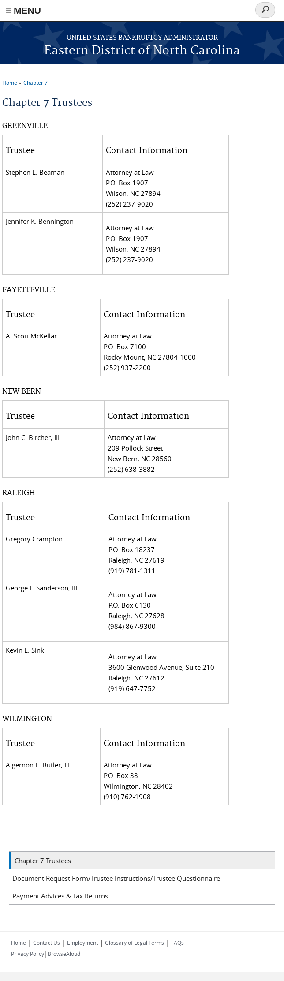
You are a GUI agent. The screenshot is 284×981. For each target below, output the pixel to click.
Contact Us (46, 942)
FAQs (177, 942)
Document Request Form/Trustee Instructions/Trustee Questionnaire (116, 878)
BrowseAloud (64, 953)
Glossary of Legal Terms (134, 942)
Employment (82, 942)
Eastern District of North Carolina (142, 51)
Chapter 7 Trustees (43, 860)
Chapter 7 (35, 82)
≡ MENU (23, 10)
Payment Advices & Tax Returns (60, 895)
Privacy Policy (27, 953)
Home (9, 82)
